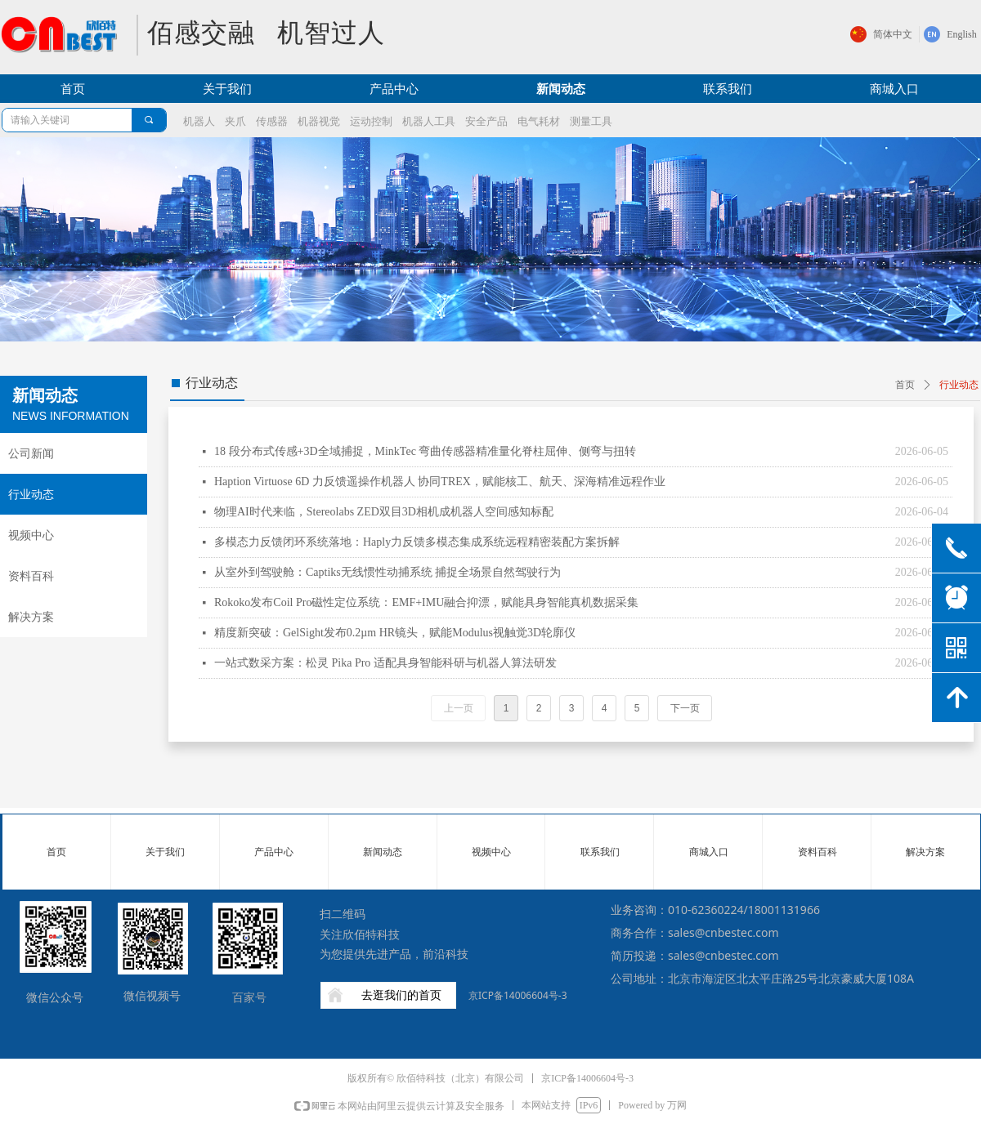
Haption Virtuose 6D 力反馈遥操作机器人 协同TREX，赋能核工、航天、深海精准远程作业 (439, 481)
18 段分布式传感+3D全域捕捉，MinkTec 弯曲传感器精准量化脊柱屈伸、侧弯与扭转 (425, 451)
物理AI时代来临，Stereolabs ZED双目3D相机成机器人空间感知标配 (383, 512)
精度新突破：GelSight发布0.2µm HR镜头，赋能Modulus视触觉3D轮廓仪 (395, 633)
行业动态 (959, 384)
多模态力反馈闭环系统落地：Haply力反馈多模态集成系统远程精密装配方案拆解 (417, 542)
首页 (905, 384)
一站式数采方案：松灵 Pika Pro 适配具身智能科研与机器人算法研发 (385, 663)
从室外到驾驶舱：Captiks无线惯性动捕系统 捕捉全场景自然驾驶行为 (387, 572)
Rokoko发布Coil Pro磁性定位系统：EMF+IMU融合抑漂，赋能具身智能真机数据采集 (426, 602)
